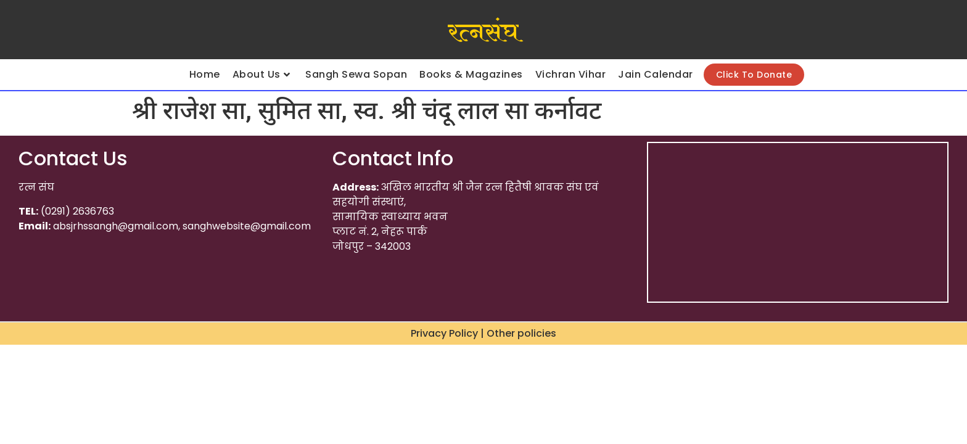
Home (204, 74)
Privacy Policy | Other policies (483, 333)
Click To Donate (754, 75)
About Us (261, 74)
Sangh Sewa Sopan (356, 74)
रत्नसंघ (483, 32)
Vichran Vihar (570, 74)
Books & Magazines (471, 74)
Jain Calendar (655, 74)
